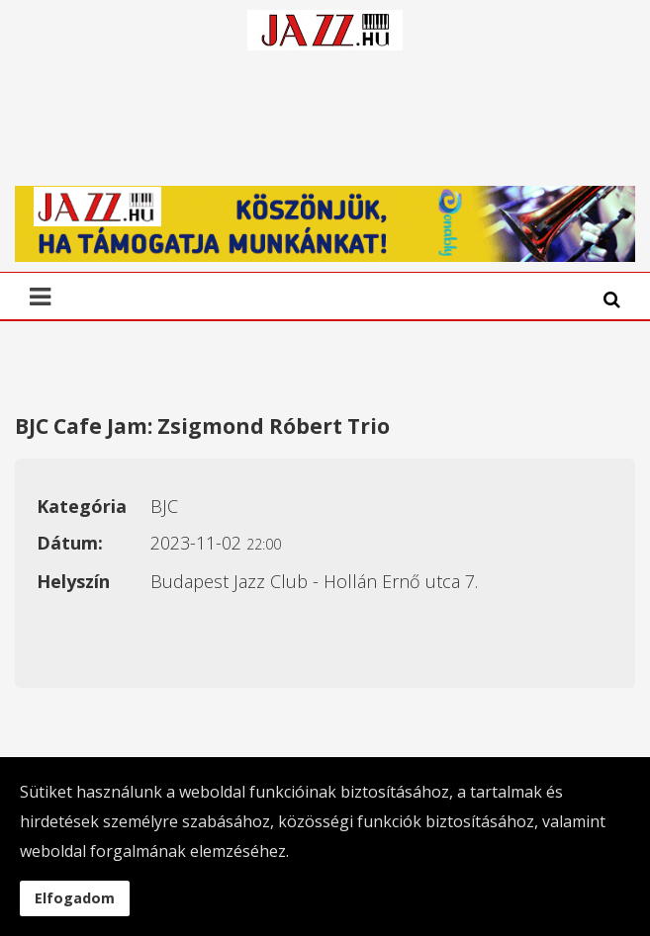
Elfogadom (75, 898)
